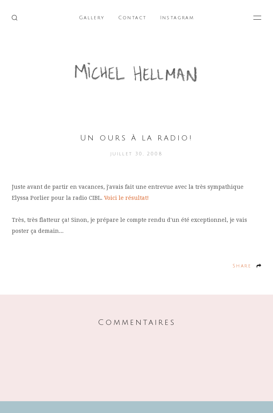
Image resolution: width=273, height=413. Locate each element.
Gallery (92, 17)
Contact (132, 17)
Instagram (177, 17)
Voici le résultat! (126, 198)
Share (242, 266)
